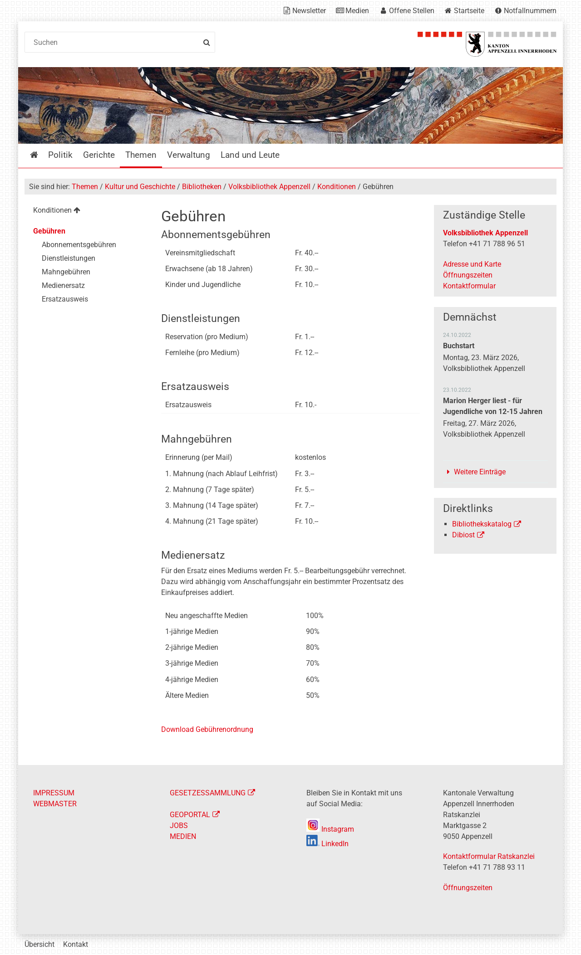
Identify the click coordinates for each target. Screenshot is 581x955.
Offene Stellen (411, 10)
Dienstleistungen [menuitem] (68, 258)
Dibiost (463, 535)
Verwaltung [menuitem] (188, 155)
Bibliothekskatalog (482, 524)
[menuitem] (86, 211)
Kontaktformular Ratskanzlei (489, 856)
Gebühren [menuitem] (49, 231)
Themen (85, 186)
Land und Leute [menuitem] (250, 155)
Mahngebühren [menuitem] (66, 272)
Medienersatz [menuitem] (63, 285)
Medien (357, 10)
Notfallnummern (530, 10)
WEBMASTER (55, 803)
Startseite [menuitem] (40, 155)
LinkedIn (327, 843)
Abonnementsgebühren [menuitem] (79, 244)
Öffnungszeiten (467, 275)
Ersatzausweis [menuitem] (65, 299)
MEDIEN (183, 836)
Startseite (469, 10)
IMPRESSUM (53, 793)
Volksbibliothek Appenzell (269, 186)
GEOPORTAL (190, 814)
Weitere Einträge (480, 472)
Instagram (330, 829)
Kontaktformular (469, 286)
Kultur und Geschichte (140, 186)
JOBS (179, 825)
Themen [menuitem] (141, 155)
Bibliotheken (202, 186)
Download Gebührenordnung (207, 729)
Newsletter (309, 10)
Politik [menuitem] (60, 155)
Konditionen (336, 186)
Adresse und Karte (472, 264)
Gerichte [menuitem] (99, 155)
